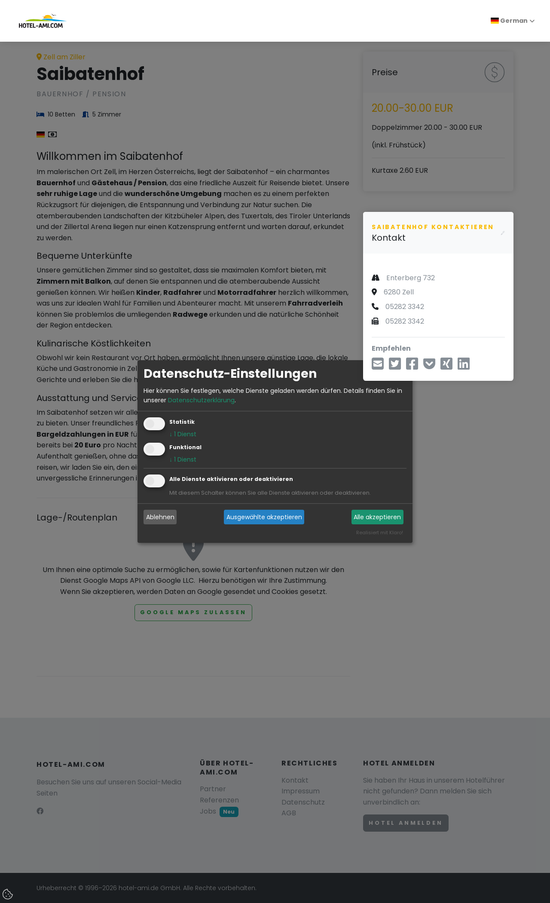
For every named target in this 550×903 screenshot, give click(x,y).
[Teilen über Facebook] (412, 366)
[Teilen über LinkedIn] (464, 366)
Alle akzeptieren (377, 517)
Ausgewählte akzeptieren (264, 517)
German (509, 20)
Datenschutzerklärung (201, 400)
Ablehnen (160, 517)
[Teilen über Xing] (446, 366)
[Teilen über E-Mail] (378, 366)
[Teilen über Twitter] (395, 366)
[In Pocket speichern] (429, 366)
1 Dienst (182, 434)
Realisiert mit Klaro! (379, 533)
